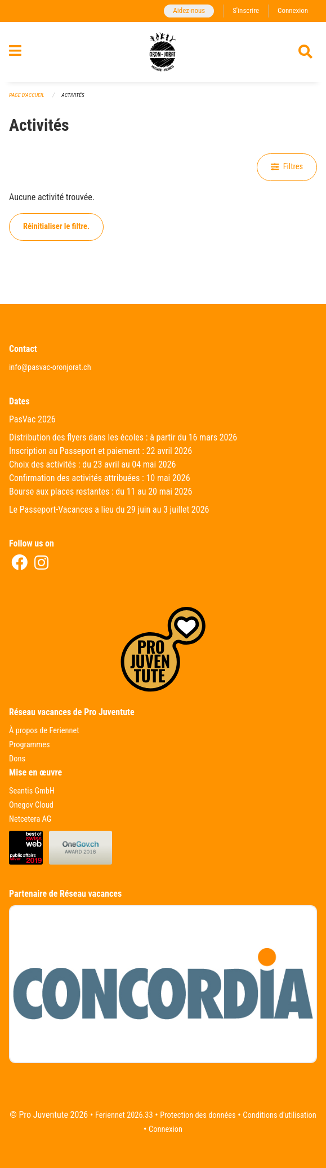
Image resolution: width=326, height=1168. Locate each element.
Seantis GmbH (32, 791)
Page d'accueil (26, 95)
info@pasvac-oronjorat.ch (50, 367)
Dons (17, 759)
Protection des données (197, 1115)
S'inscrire (246, 10)
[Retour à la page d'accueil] (162, 52)
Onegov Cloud (31, 805)
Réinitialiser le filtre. (56, 226)
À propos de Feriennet (44, 730)
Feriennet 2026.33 (124, 1115)
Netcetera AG (30, 819)
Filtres (287, 166)
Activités (72, 95)
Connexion (293, 10)
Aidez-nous (189, 10)
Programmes (29, 745)
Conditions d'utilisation (279, 1115)
